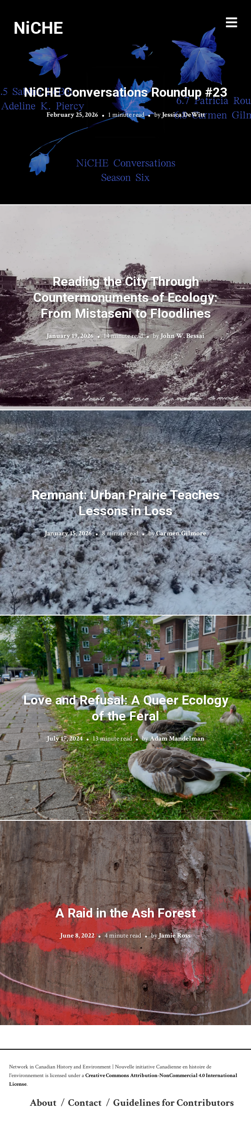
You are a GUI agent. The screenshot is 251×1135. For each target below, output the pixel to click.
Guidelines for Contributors (173, 1102)
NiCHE (38, 28)
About (43, 1102)
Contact (85, 1102)
